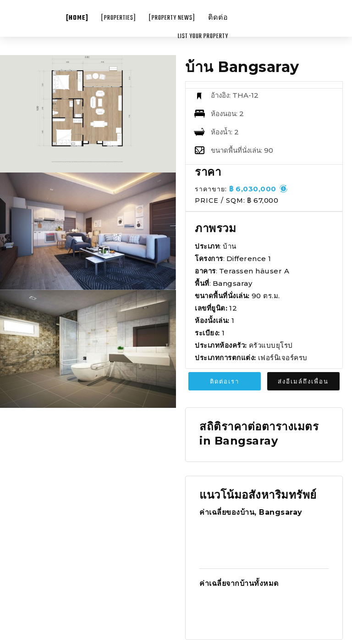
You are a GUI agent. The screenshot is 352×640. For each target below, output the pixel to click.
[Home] (77, 18)
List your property (203, 36)
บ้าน (229, 246)
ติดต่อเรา (224, 381)
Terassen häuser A (254, 271)
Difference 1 (248, 258)
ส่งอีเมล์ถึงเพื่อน (303, 381)
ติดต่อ (218, 18)
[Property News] (172, 18)
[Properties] (118, 18)
